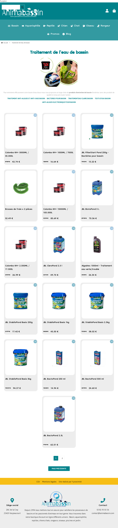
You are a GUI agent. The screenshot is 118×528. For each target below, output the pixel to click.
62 (45, 275)
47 (7, 162)
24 (93, 388)
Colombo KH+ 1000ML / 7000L (58, 152)
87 (84, 218)
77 (45, 445)
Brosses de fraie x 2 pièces (18, 209)
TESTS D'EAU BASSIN (103, 98)
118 (8, 388)
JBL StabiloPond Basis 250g (18, 322)
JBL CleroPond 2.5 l (52, 266)
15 (92, 161)
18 (45, 162)
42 (16, 161)
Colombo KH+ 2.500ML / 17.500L (17, 267)
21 (7, 331)
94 (17, 388)
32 (9, 218)
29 (7, 275)
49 (54, 275)
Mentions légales (49, 482)
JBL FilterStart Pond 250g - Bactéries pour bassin (95, 154)
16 (54, 161)
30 (84, 388)
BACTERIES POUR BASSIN (56, 98)
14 (55, 388)
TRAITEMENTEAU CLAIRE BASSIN (80, 98)
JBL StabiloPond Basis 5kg (18, 379)
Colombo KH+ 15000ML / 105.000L (55, 211)
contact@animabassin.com (103, 513)
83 (55, 218)
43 (54, 331)
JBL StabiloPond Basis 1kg (56, 322)
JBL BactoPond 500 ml (93, 379)
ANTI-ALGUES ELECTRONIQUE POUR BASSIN (59, 102)
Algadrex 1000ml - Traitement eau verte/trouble (97, 267)
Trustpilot (3, 1)
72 (84, 331)
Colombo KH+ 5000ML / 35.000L (17, 154)
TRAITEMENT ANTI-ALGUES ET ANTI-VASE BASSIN (26, 98)
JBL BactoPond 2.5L (53, 435)
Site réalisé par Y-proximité (70, 482)
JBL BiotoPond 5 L (90, 209)
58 (93, 331)
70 (93, 218)
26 (16, 275)
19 (84, 162)
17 (16, 331)
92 (45, 218)
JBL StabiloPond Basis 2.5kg (95, 322)
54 (45, 331)
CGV (38, 482)
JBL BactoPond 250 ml (54, 379)
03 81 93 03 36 (103, 510)
